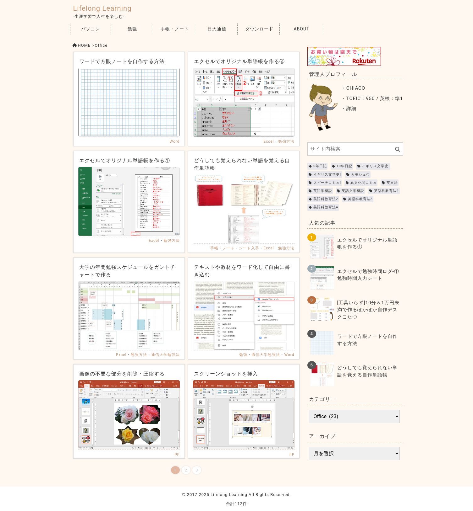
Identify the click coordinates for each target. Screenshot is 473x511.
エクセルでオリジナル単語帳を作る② (239, 61)
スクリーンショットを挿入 (226, 374)
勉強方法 (286, 141)
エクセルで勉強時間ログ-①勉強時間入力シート (368, 275)
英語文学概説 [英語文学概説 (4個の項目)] (353, 191)
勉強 (132, 28)
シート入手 (249, 248)
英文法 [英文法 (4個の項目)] (392, 183)
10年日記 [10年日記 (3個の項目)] (344, 166)
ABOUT (301, 28)
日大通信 (216, 28)
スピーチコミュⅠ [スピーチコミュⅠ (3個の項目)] (327, 183)
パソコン (90, 28)
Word (174, 141)
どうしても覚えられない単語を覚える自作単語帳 (367, 371)
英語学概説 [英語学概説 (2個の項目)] (322, 191)
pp (177, 454)
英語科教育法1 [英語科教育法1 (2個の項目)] (386, 191)
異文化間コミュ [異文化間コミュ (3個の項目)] (363, 183)
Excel (268, 141)
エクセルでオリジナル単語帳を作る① (124, 160)
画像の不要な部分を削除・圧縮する (122, 374)
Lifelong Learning (102, 8)
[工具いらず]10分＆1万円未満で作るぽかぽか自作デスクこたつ (368, 310)
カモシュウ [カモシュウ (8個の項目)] (360, 175)
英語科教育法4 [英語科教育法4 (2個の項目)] (325, 207)
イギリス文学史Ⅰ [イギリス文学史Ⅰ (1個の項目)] (376, 166)
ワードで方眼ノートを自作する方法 (122, 61)
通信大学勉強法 (165, 355)
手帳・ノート (175, 28)
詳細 (351, 108)
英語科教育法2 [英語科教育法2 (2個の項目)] (325, 199)
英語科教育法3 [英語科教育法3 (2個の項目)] (360, 199)
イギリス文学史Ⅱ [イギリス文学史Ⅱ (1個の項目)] (327, 175)
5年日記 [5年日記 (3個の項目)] (320, 166)
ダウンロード (259, 28)
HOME (84, 45)
